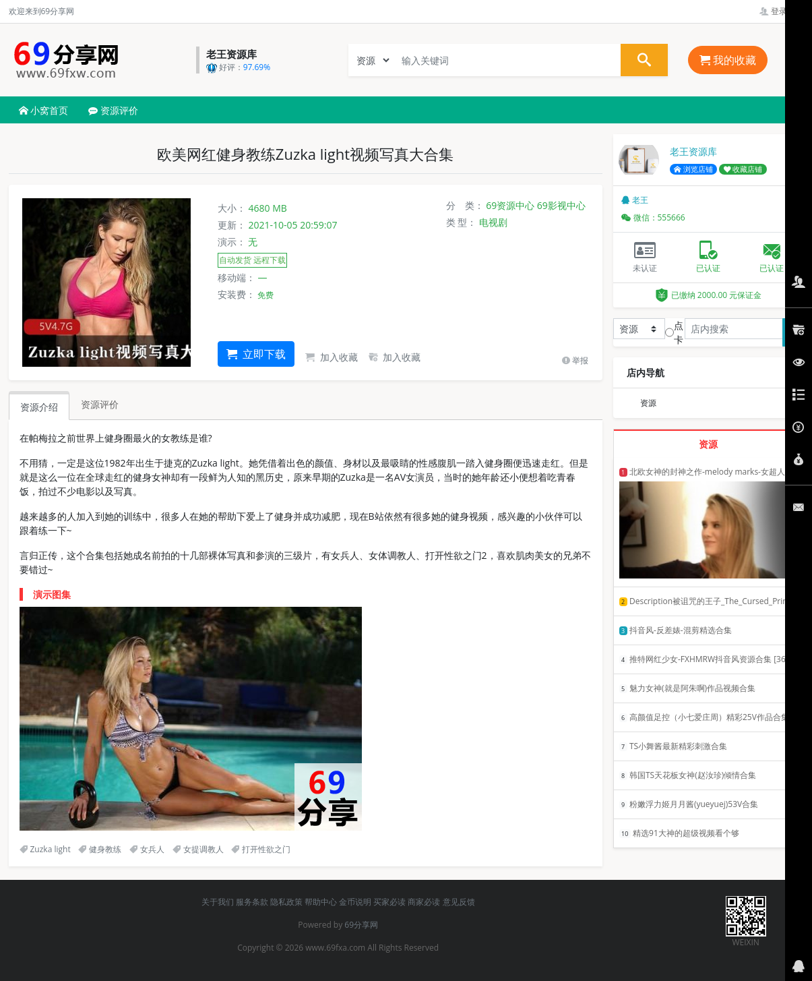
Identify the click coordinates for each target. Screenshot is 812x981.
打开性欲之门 (260, 849)
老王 (634, 200)
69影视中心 (561, 205)
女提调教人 (198, 849)
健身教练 (99, 849)
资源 (648, 403)
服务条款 (252, 902)
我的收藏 (727, 60)
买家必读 (389, 902)
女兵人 (146, 849)
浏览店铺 (693, 169)
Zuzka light (45, 849)
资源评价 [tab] (100, 404)
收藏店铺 (743, 169)
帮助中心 (321, 902)
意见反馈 (459, 902)
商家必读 (424, 902)
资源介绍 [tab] (39, 406)
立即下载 (256, 354)
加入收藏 (331, 357)
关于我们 (217, 902)
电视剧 (493, 222)
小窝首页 (44, 110)
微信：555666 (653, 217)
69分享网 (361, 924)
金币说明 (355, 902)
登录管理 (781, 11)
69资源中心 (510, 205)
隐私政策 (286, 902)
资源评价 (113, 110)
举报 (575, 360)
